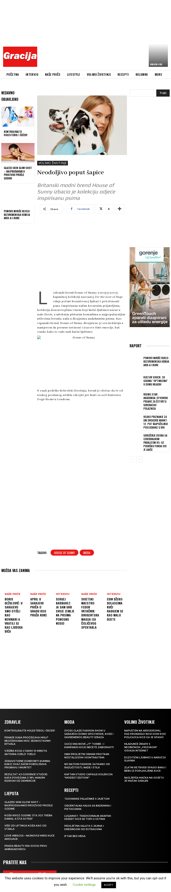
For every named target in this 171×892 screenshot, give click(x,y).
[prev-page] (132, 456)
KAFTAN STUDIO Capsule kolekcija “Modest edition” (89, 775)
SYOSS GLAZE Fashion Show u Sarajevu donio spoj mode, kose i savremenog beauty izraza (89, 733)
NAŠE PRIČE (12, 594)
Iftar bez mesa (75, 833)
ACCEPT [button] (108, 885)
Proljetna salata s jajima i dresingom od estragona (84, 825)
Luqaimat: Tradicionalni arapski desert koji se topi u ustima (88, 815)
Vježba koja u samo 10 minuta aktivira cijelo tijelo (25, 755)
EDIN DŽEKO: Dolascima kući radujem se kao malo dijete (115, 609)
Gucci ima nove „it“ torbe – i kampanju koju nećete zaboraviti (89, 745)
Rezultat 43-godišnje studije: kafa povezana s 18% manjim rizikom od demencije (26, 779)
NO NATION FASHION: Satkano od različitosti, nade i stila (87, 765)
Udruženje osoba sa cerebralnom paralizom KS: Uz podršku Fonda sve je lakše (155, 439)
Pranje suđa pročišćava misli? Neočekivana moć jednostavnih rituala (27, 743)
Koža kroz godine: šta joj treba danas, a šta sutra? (28, 818)
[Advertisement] (105, 34)
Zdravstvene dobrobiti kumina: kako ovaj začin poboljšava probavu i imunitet (27, 766)
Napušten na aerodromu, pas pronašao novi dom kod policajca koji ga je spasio (145, 733)
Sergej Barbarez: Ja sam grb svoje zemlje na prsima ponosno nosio (65, 611)
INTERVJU (62, 594)
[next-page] (139, 456)
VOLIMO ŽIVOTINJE (52, 163)
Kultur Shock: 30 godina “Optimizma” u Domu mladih (155, 381)
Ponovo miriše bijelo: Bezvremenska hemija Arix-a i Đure (17, 214)
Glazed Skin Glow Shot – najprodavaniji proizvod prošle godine (18, 173)
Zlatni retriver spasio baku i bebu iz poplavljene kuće (145, 768)
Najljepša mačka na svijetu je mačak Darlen (144, 778)
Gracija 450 (156, 64)
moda (86, 552)
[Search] (163, 93)
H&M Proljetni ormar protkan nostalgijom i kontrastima (87, 755)
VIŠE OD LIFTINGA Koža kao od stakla (25, 828)
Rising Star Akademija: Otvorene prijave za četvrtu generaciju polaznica (156, 400)
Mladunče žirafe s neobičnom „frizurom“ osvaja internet (140, 746)
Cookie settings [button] (84, 885)
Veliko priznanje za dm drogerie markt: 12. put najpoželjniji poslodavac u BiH (156, 419)
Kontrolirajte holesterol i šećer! (15, 133)
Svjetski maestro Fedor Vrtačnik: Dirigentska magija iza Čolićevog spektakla (90, 613)
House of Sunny (64, 552)
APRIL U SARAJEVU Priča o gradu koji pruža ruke (38, 607)
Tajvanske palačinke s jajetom (87, 797)
